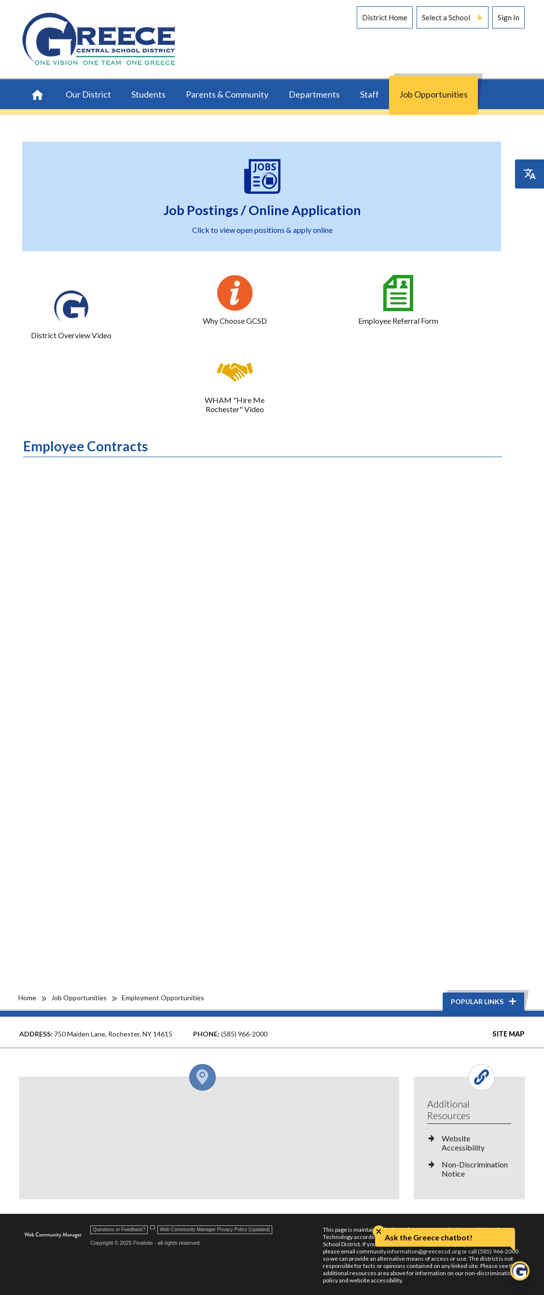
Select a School (452, 17)
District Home (384, 17)
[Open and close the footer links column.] (468, 1077)
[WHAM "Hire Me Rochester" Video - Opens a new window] (234, 383)
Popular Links (484, 1001)
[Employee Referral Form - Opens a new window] (398, 300)
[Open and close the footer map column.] (207, 1077)
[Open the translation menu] (529, 173)
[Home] (37, 95)
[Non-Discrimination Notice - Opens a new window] (469, 1173)
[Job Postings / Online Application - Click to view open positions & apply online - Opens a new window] (262, 196)
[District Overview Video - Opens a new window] (71, 315)
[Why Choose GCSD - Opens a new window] (234, 300)
